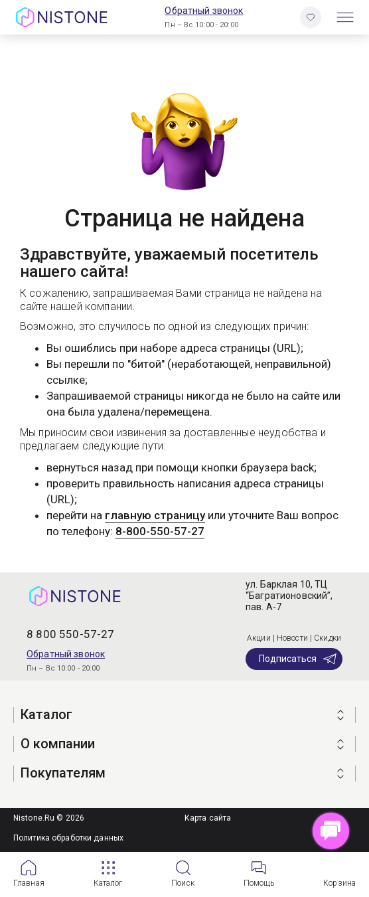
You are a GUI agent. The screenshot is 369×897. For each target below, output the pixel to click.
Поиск (182, 883)
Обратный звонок (204, 10)
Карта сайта (207, 818)
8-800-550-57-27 (159, 531)
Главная (28, 883)
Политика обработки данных (68, 838)
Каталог (108, 883)
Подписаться (298, 659)
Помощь (259, 883)
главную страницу (155, 515)
